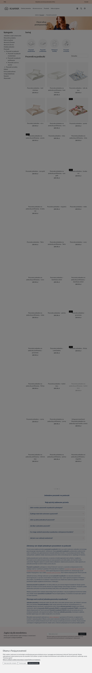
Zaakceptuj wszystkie (33, 663)
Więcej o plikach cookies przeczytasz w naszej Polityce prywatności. (21, 659)
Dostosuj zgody (22, 663)
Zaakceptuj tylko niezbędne (10, 663)
